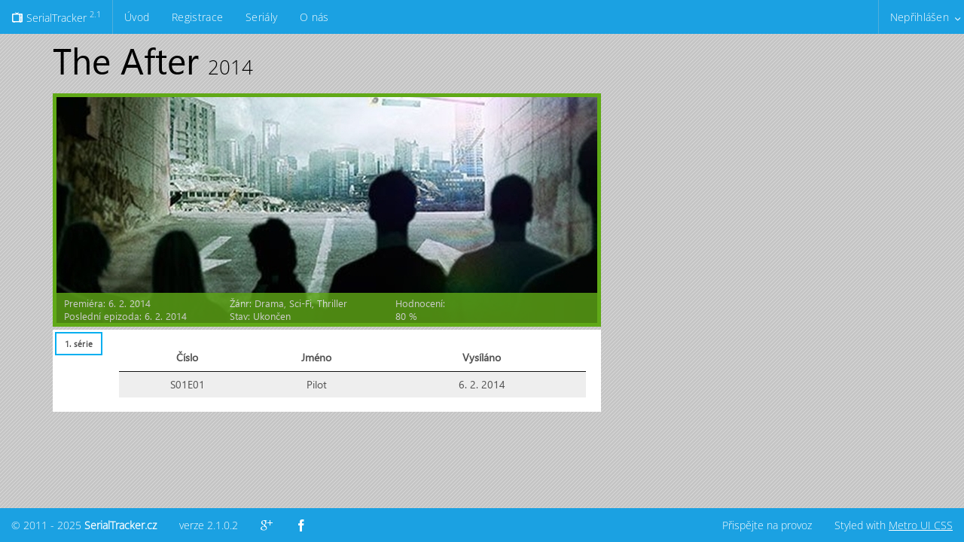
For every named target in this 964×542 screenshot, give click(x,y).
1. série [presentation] (79, 343)
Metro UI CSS (921, 525)
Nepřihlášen (919, 17)
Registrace (197, 17)
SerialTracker (56, 16)
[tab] (78, 343)
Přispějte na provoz (767, 525)
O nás (314, 17)
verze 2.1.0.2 (208, 525)
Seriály (261, 17)
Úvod (136, 17)
